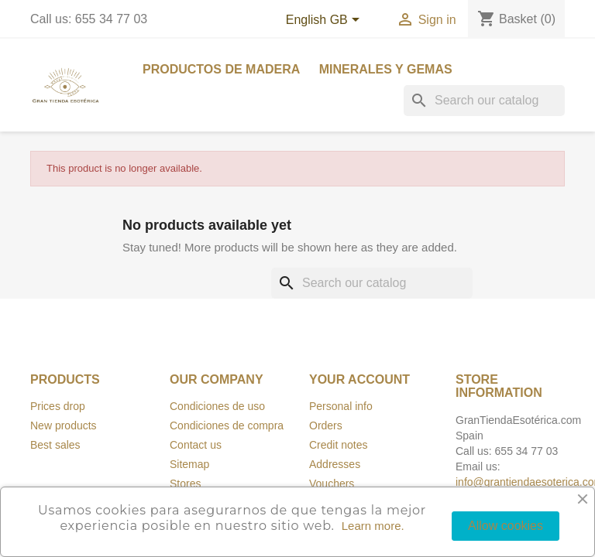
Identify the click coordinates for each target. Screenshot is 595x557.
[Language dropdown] (326, 21)
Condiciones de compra (227, 425)
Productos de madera (221, 69)
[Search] (484, 100)
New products (63, 425)
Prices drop (57, 406)
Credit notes (338, 445)
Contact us (196, 445)
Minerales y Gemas (385, 69)
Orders (325, 425)
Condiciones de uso (217, 406)
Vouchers (331, 483)
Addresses (334, 464)
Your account (359, 379)
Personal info (341, 406)
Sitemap (189, 464)
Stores (185, 483)
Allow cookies (505, 525)
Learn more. (373, 525)
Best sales (55, 445)
